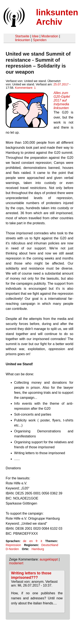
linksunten (22, 40)
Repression (13, 545)
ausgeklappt (49, 559)
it (41, 541)
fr (37, 541)
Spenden (39, 40)
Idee (35, 36)
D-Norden (12, 549)
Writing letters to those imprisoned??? (31, 575)
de (24, 541)
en (31, 541)
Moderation (49, 36)
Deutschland (49, 545)
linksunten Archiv (57, 17)
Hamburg (38, 549)
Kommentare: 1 (25, 87)
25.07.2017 (60, 84)
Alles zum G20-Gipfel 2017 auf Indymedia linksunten (62, 100)
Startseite (22, 36)
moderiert (16, 563)
